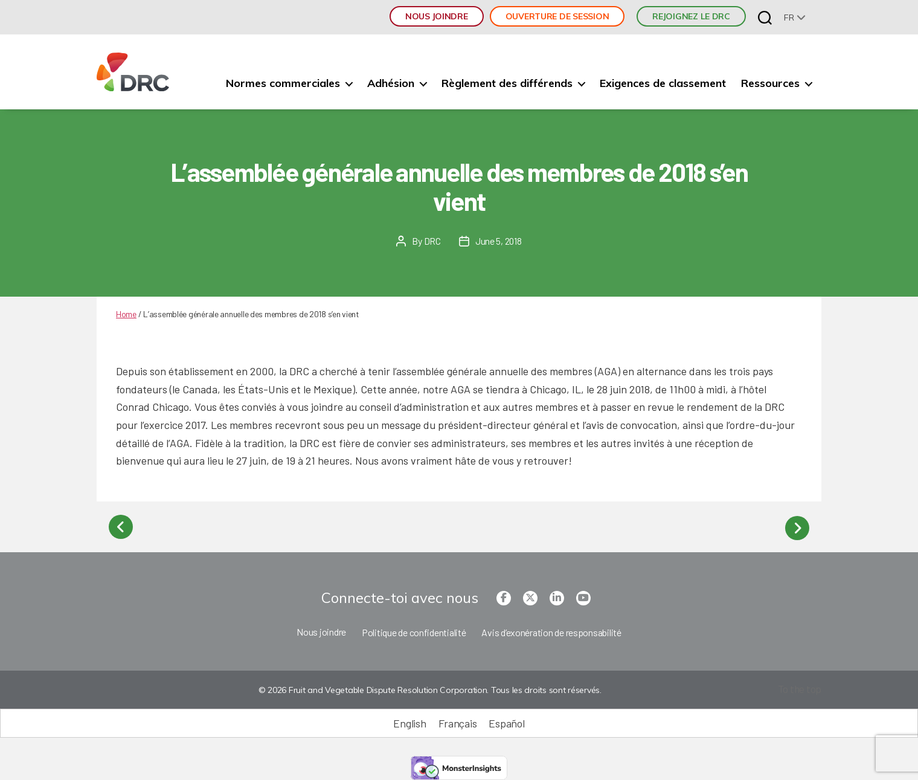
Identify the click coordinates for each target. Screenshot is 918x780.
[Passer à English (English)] (409, 721)
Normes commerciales (283, 83)
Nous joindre (436, 16)
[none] (795, 17)
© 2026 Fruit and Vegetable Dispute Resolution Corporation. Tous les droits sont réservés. (428, 688)
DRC (431, 241)
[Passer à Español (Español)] (506, 721)
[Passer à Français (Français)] (457, 721)
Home (126, 314)
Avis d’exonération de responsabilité (551, 630)
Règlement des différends (507, 83)
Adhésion (390, 83)
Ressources (770, 83)
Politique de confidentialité (414, 630)
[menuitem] (795, 17)
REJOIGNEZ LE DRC (691, 16)
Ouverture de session (557, 16)
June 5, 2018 (498, 241)
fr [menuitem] (789, 17)
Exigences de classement (663, 83)
